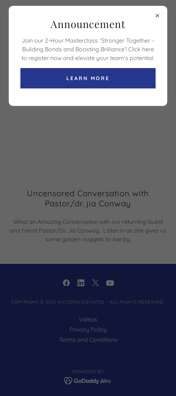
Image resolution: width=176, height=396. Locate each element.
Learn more (88, 78)
